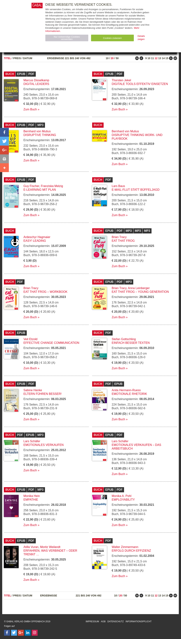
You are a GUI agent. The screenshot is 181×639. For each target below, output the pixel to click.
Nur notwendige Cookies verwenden (67, 38)
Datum (27, 58)
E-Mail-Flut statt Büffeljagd (135, 189)
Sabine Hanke (32, 390)
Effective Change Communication (51, 342)
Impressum (92, 621)
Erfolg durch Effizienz (131, 550)
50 (117, 58)
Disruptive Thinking (39, 135)
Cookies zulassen (112, 38)
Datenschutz (115, 621)
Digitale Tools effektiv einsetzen (140, 83)
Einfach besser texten (131, 342)
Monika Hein (31, 495)
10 (107, 58)
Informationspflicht (139, 621)
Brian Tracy (119, 237)
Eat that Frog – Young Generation (140, 291)
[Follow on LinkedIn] (28, 633)
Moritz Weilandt (50, 547)
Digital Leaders (36, 83)
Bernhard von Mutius (37, 131)
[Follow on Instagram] (35, 633)
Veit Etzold (30, 339)
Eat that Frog (123, 240)
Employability (123, 499)
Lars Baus (118, 186)
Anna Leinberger (139, 288)
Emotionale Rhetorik (129, 393)
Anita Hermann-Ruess (126, 390)
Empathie (30, 499)
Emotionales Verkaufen (43, 444)
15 (166, 58)
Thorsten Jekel (121, 80)
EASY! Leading (34, 240)
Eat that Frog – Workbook (45, 291)
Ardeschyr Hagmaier (36, 237)
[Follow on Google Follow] (21, 633)
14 (163, 58)
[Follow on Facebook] (7, 633)
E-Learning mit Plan (39, 189)
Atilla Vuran (30, 547)
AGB (103, 621)
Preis (17, 58)
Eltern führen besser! (42, 393)
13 (159, 58)
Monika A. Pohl (121, 495)
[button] (4, 132)
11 (152, 58)
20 (112, 58)
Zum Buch (30, 109)
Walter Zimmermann (125, 547)
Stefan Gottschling (124, 339)
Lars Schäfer (31, 441)
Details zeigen (141, 38)
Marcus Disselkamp (36, 80)
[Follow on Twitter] (14, 633)
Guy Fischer (31, 186)
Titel (7, 58)
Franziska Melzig (52, 186)
